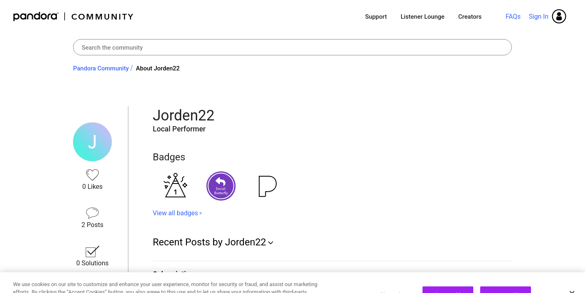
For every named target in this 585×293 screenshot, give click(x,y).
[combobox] (292, 47)
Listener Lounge (422, 16)
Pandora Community (73, 16)
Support (376, 16)
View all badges (175, 213)
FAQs (512, 16)
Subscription (173, 274)
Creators (469, 16)
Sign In (538, 16)
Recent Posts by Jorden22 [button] (209, 242)
